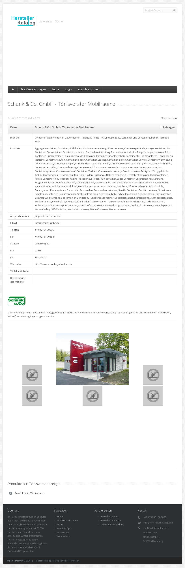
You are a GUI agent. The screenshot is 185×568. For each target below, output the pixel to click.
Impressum (63, 532)
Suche (55, 89)
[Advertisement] (92, 56)
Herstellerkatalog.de (110, 520)
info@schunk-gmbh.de (47, 223)
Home (60, 516)
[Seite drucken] (169, 118)
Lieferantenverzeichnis (111, 524)
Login (68, 89)
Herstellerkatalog (109, 516)
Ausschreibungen (88, 89)
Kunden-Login (64, 528)
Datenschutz (63, 536)
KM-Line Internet (15, 560)
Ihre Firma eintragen (33, 89)
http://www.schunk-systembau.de (53, 264)
